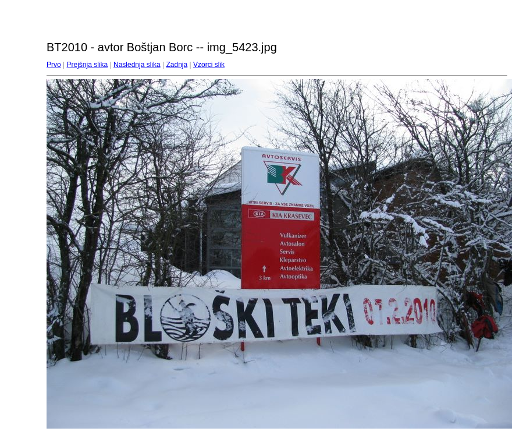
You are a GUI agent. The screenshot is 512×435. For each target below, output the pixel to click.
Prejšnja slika (87, 65)
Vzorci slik (209, 65)
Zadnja (177, 65)
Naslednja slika (137, 65)
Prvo (54, 65)
